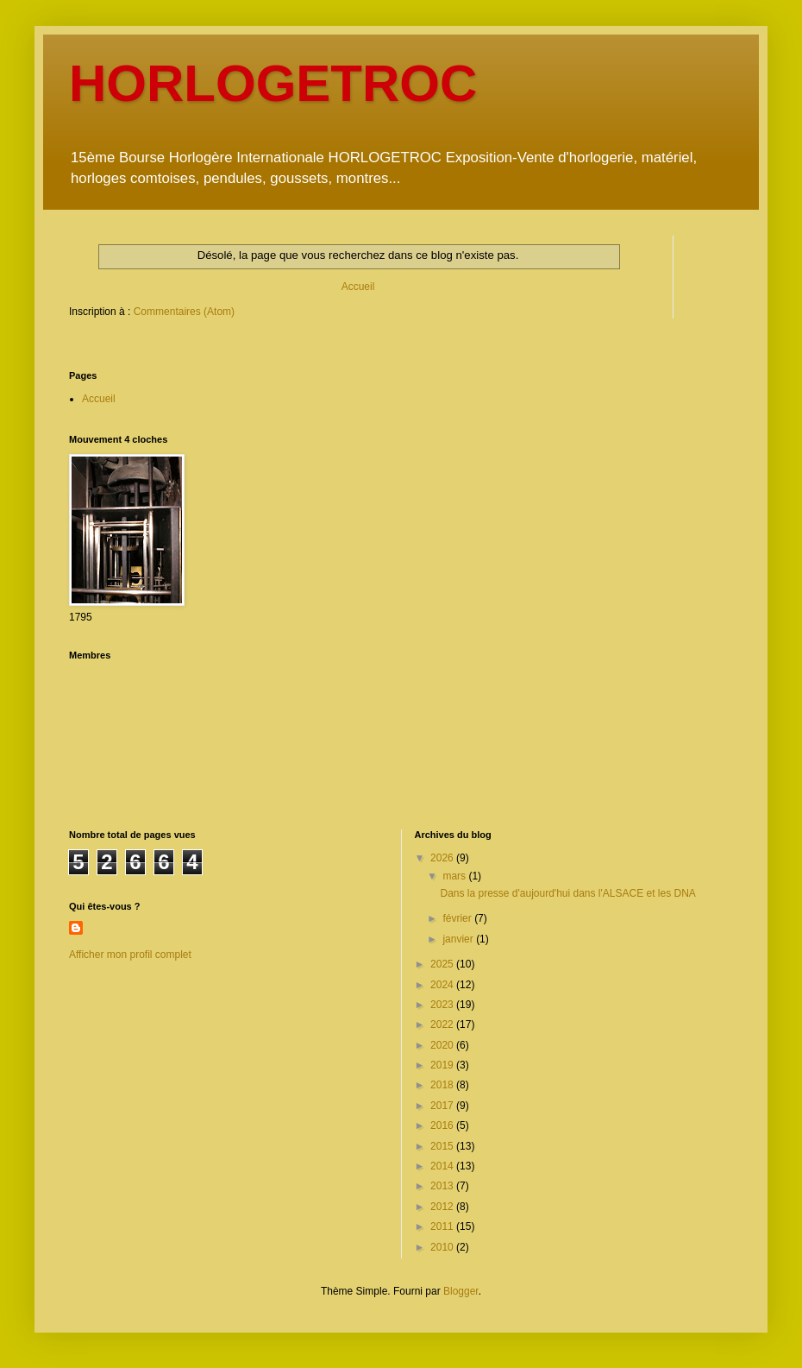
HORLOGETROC (273, 83)
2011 (443, 1226)
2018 (443, 1085)
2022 (443, 1024)
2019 (443, 1065)
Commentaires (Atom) (184, 312)
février (458, 918)
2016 (443, 1125)
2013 (443, 1186)
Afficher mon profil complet (130, 955)
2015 (443, 1146)
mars (455, 876)
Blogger (461, 1291)
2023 (443, 1005)
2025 (443, 964)
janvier (459, 939)
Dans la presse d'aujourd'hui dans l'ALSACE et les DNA (567, 893)
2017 (443, 1106)
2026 (443, 858)
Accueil (358, 287)
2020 (443, 1045)
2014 (443, 1166)
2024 (443, 985)
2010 (443, 1247)
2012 (443, 1207)
